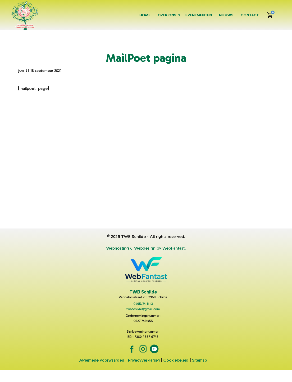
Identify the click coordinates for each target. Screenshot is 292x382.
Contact (250, 15)
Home (145, 15)
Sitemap (199, 360)
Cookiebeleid (175, 360)
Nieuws (226, 15)
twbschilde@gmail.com (143, 309)
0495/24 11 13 (143, 304)
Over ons (167, 15)
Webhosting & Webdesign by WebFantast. (146, 248)
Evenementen (198, 15)
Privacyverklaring (144, 360)
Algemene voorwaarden (101, 360)
